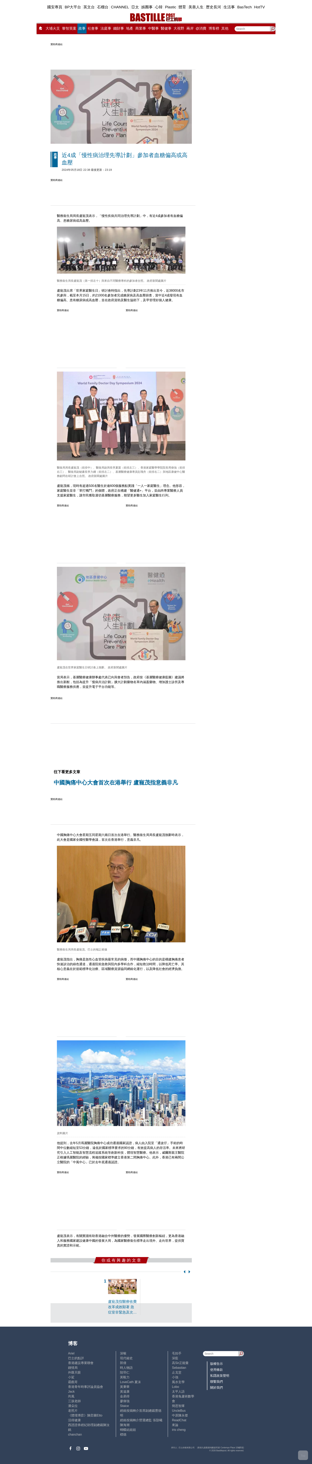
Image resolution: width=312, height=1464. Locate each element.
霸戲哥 (73, 1382)
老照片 (73, 1410)
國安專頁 (54, 7)
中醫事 (153, 28)
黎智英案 (69, 28)
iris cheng (178, 1429)
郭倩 (123, 1363)
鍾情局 (73, 1367)
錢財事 (118, 28)
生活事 (229, 7)
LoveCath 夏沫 (130, 1382)
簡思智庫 (178, 1406)
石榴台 (102, 7)
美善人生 (196, 7)
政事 (82, 28)
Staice (124, 1406)
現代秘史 (126, 1358)
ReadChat (179, 1420)
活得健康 (74, 1420)
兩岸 (190, 28)
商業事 (140, 28)
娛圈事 (147, 7)
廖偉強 (125, 1401)
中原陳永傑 (180, 1415)
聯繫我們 (216, 1381)
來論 (175, 1425)
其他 (224, 28)
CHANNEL (120, 7)
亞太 (135, 7)
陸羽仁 (125, 1372)
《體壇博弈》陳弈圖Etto (85, 1415)
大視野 (179, 28)
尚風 (71, 1396)
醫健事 (166, 28)
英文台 (89, 7)
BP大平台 (73, 7)
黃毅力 (125, 1377)
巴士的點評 (76, 1358)
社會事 (93, 28)
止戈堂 (176, 1372)
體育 (182, 7)
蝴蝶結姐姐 (128, 1429)
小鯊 (71, 1377)
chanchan (75, 1434)
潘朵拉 (73, 1406)
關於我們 (216, 1387)
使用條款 (216, 1369)
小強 (175, 1377)
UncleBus (178, 1410)
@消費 (201, 28)
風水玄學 (178, 1382)
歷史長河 (213, 7)
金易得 (125, 1396)
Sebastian (179, 1367)
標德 (123, 1434)
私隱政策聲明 (219, 1375)
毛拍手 (176, 1353)
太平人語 (178, 1391)
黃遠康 (125, 1391)
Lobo (175, 1386)
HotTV (259, 7)
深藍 (175, 1358)
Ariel (71, 1353)
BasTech (244, 7)
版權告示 (216, 1363)
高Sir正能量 (180, 1363)
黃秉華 (125, 1386)
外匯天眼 (74, 1372)
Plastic (170, 7)
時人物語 (126, 1367)
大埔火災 (53, 28)
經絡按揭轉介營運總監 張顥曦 (141, 1420)
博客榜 (214, 28)
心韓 (159, 7)
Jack (71, 1391)
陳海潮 (125, 1425)
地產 (129, 28)
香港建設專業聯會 (81, 1363)
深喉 (123, 1353)
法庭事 (105, 28)
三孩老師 (74, 1401)
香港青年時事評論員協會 (85, 1386)
